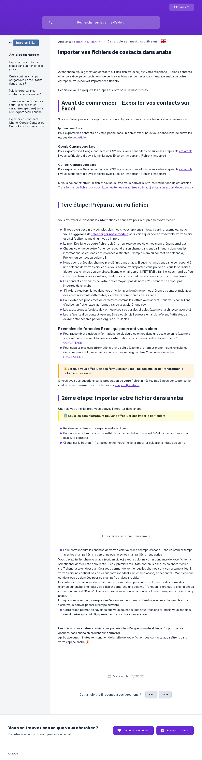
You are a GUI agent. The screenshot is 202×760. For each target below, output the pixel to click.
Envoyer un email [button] (178, 730)
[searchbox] (101, 22)
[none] (181, 7)
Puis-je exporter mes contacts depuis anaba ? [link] (25, 92)
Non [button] (165, 694)
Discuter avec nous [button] (136, 730)
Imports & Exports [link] (88, 41)
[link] (24, 42)
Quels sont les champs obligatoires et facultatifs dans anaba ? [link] (25, 80)
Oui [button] (151, 694)
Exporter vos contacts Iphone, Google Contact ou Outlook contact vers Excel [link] (27, 123)
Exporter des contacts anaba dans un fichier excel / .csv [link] (26, 66)
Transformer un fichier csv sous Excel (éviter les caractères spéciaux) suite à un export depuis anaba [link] (26, 107)
